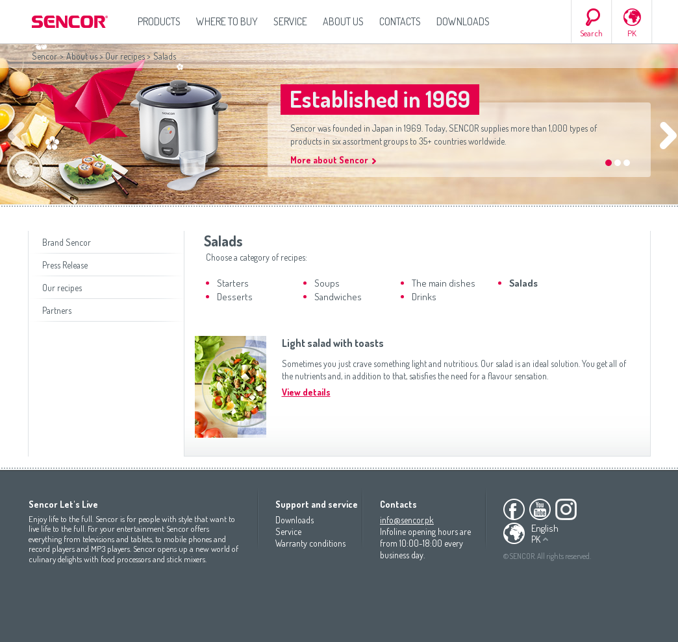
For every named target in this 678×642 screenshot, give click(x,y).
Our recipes (125, 56)
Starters (233, 283)
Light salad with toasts (333, 343)
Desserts (235, 297)
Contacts (400, 21)
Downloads (463, 21)
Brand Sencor (66, 242)
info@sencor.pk (407, 519)
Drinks (424, 297)
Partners (56, 310)
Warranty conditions (310, 543)
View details (306, 392)
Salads (523, 283)
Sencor (44, 56)
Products (159, 21)
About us (343, 21)
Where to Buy (227, 21)
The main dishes (443, 283)
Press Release (65, 264)
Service (290, 21)
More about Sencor (329, 159)
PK (631, 33)
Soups (327, 283)
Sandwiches (338, 297)
